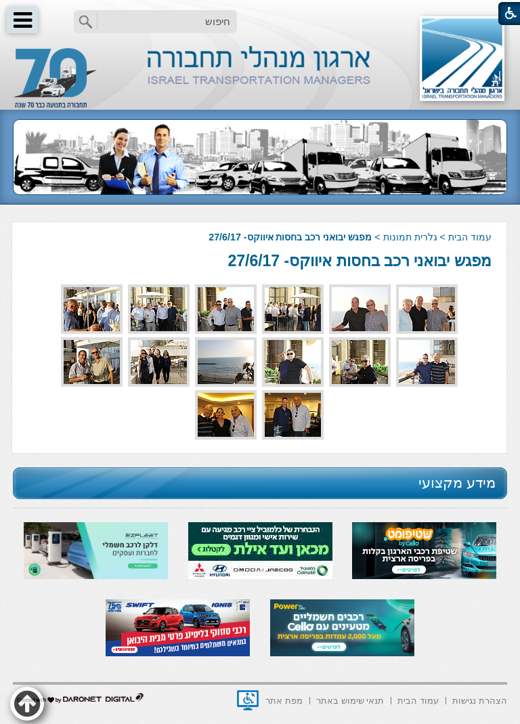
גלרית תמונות (410, 237)
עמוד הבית (470, 237)
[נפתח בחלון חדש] (248, 700)
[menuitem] (479, 699)
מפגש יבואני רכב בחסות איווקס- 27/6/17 (359, 261)
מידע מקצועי (457, 482)
